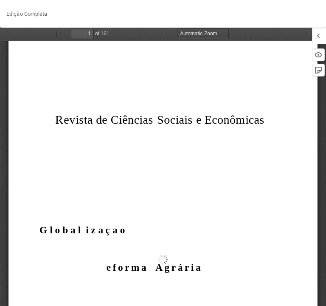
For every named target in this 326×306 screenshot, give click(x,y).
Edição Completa (27, 14)
